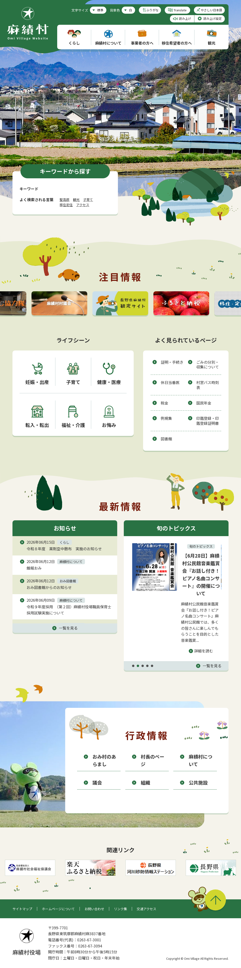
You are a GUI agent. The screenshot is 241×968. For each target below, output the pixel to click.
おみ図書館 (68, 581)
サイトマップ (22, 908)
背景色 (115, 10)
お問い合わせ (94, 908)
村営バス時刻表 (207, 385)
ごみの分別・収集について (207, 364)
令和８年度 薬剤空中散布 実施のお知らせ (64, 548)
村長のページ (152, 760)
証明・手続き (172, 362)
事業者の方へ (142, 38)
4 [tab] (147, 666)
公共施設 (198, 782)
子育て (88, 199)
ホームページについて (58, 908)
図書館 (166, 439)
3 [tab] (142, 666)
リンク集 (120, 908)
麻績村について (108, 38)
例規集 (166, 418)
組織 (145, 782)
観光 (211, 38)
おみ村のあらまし (104, 760)
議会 (97, 782)
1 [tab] (133, 666)
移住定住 (66, 204)
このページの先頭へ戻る (215, 899)
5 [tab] (152, 666)
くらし (74, 38)
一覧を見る (68, 628)
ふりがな (152, 10)
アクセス (82, 204)
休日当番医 (170, 382)
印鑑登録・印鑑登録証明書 (207, 420)
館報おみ (34, 568)
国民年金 (203, 403)
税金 (164, 403)
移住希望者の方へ (177, 38)
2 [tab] (138, 666)
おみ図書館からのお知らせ (49, 587)
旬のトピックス (201, 546)
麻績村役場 (26, 942)
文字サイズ (80, 10)
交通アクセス (146, 908)
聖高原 (64, 199)
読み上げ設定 (212, 18)
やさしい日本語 (211, 10)
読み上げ (185, 18)
